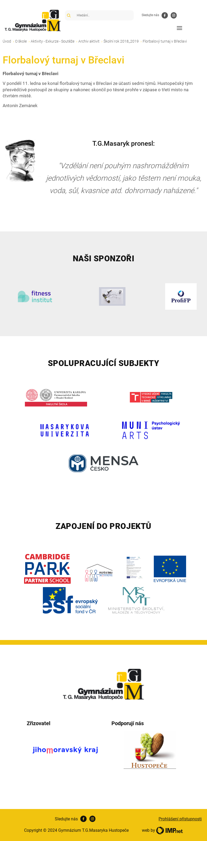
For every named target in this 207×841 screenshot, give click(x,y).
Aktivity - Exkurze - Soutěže (52, 41)
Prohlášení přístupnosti (180, 818)
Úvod (7, 41)
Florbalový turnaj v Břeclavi (165, 41)
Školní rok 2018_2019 (121, 41)
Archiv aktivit (89, 41)
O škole (21, 41)
